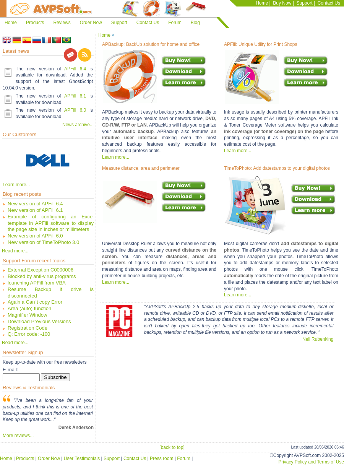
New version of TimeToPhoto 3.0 (43, 242)
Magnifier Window (27, 315)
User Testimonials (82, 458)
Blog (195, 22)
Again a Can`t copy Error (35, 302)
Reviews (61, 22)
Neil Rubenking (317, 339)
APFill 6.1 (75, 96)
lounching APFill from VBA (37, 283)
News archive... (78, 124)
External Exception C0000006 (40, 270)
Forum (175, 22)
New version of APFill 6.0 (35, 236)
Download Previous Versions (39, 321)
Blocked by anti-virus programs (42, 276)
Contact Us (329, 3)
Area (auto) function (29, 308)
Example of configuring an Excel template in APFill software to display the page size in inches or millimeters (51, 223)
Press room (161, 458)
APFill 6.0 (75, 110)
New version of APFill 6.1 (35, 210)
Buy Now (282, 3)
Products (35, 22)
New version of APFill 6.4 (35, 203)
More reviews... (18, 435)
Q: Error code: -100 (29, 334)
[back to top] (171, 447)
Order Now (91, 22)
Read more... (15, 251)
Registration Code (27, 328)
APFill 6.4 (75, 69)
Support (304, 3)
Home (262, 3)
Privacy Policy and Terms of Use (311, 462)
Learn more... (16, 184)
